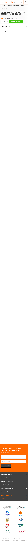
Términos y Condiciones (5, 540)
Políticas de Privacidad (15, 540)
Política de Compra (24, 540)
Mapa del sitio (5, 492)
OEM (2, 16)
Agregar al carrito (16, 21)
